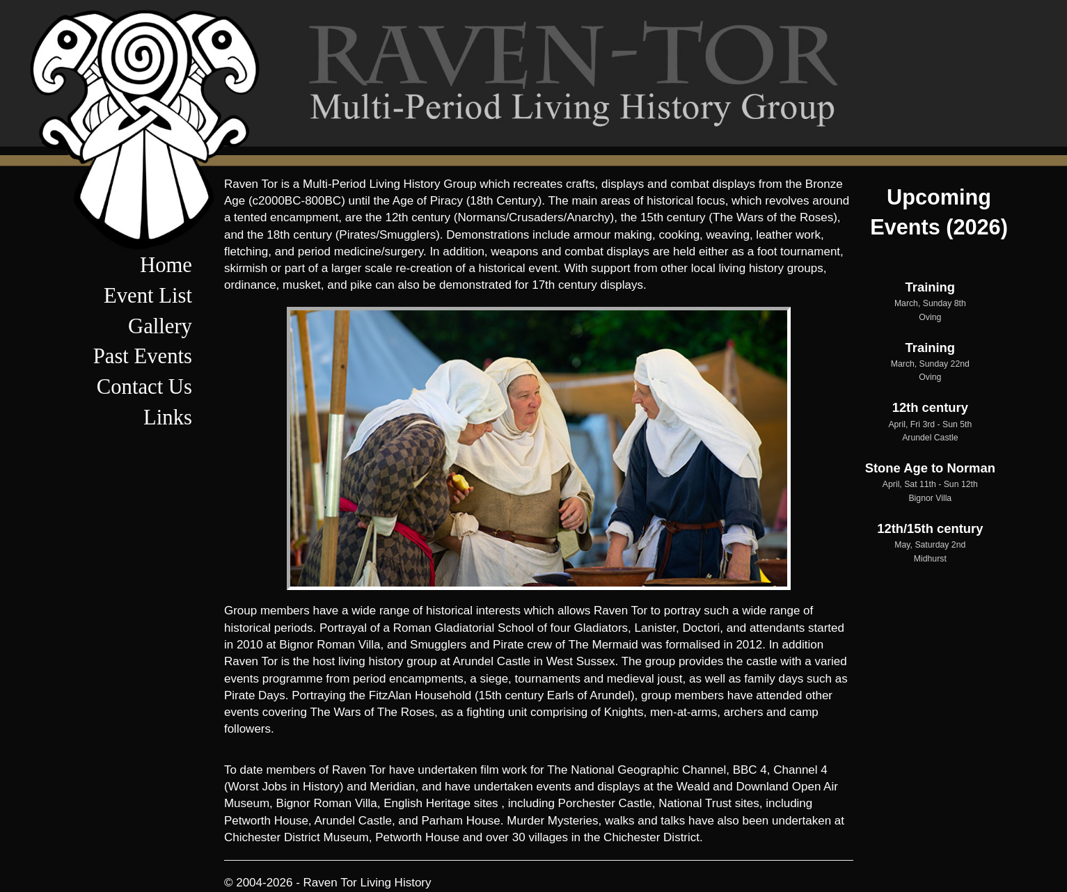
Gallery (160, 326)
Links (167, 417)
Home (166, 265)
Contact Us (144, 387)
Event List (148, 296)
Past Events (142, 356)
